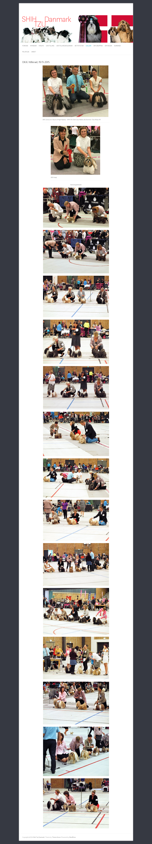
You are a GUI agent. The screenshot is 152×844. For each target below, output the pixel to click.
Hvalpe (41, 46)
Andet (33, 52)
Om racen (108, 46)
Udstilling (50, 46)
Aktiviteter (79, 46)
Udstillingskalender (64, 46)
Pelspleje (25, 52)
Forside (25, 46)
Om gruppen (98, 46)
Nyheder (33, 46)
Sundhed (117, 46)
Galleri (88, 46)
